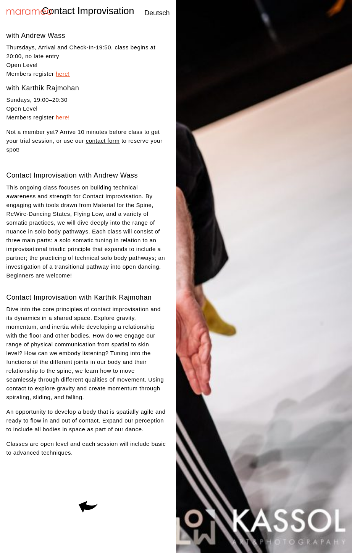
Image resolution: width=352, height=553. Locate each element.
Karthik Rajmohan (50, 88)
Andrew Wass (43, 35)
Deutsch (157, 13)
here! (63, 73)
